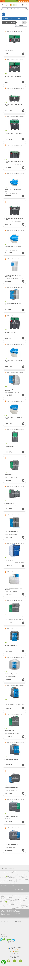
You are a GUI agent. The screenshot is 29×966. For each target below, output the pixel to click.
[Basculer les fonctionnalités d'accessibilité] (17, 1)
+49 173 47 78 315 (19, 915)
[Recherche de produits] (14, 8)
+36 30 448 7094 (5, 889)
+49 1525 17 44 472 (5, 914)
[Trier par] (21, 25)
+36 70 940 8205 (19, 889)
